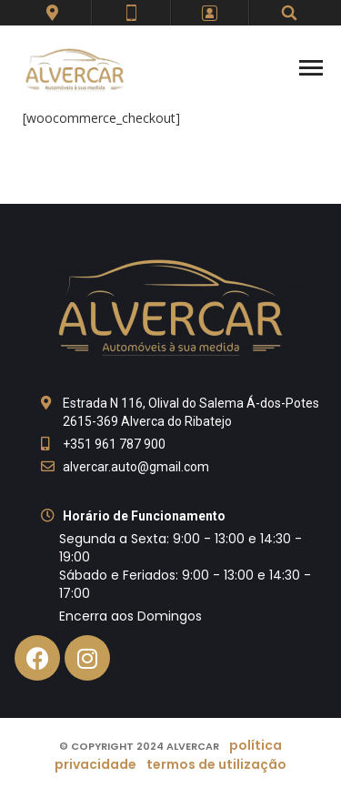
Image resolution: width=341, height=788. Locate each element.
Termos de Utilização (216, 764)
